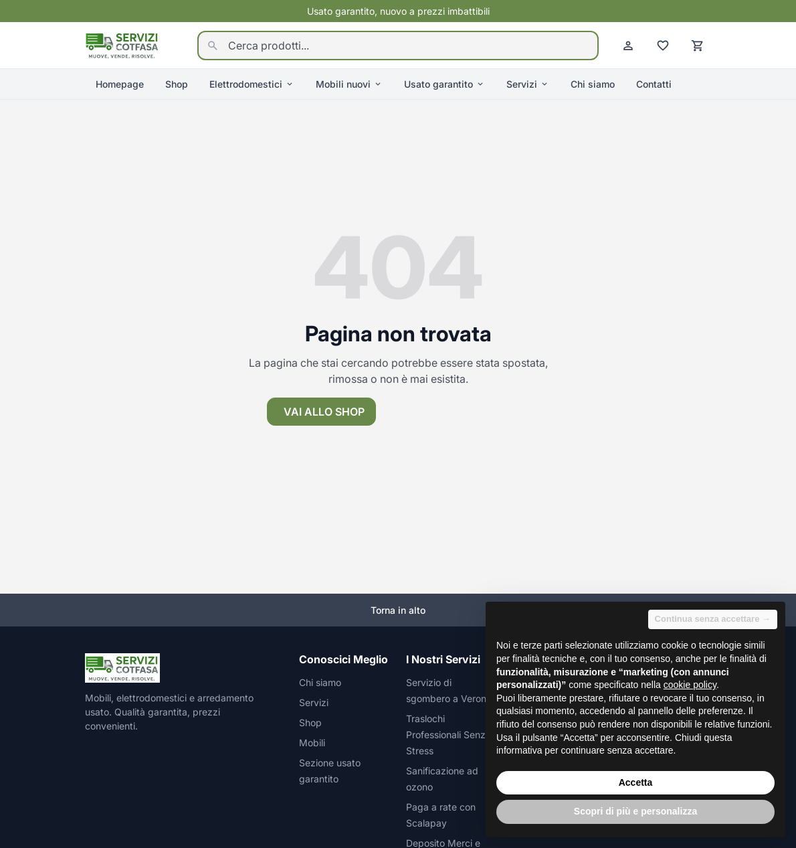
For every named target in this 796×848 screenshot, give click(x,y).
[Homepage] (122, 44)
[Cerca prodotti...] (398, 45)
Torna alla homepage (456, 411)
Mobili (312, 742)
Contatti (654, 84)
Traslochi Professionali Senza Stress (448, 734)
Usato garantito (444, 84)
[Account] (628, 45)
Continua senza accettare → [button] (713, 619)
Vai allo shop (324, 411)
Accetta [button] (636, 782)
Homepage (120, 84)
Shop (176, 84)
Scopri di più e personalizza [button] (635, 811)
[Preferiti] (663, 45)
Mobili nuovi (349, 84)
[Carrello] (697, 45)
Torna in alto (398, 610)
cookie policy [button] (690, 684)
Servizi (527, 84)
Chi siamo (593, 84)
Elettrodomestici (251, 84)
